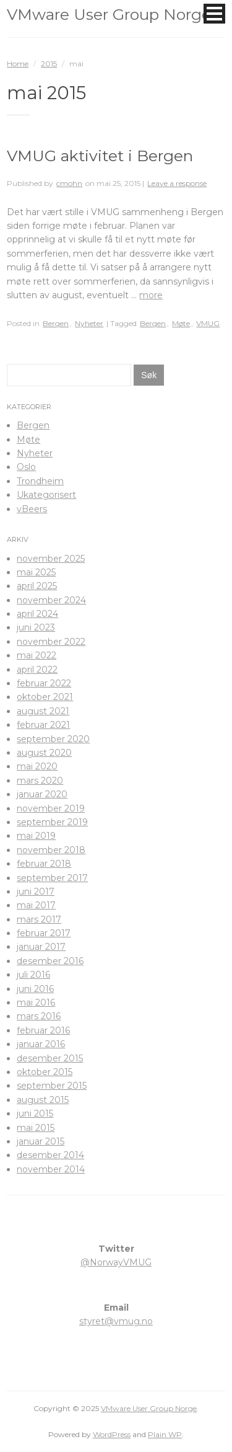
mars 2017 (39, 919)
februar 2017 (44, 933)
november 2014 (51, 1169)
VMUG (208, 323)
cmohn (69, 183)
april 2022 (37, 669)
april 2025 (37, 585)
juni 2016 (35, 988)
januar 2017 (41, 946)
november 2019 (51, 808)
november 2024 (51, 600)
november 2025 (51, 558)
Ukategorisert (46, 494)
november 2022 (51, 641)
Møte (181, 323)
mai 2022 (36, 655)
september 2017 (52, 877)
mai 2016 (36, 1002)
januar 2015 (40, 1141)
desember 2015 (50, 1058)
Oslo (26, 466)
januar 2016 (41, 1044)
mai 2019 (36, 835)
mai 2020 (37, 766)
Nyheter (89, 323)
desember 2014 (50, 1155)
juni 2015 (35, 1113)
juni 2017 (35, 891)
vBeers (32, 509)
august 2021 (43, 711)
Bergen (56, 323)
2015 (49, 63)
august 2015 (43, 1099)
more (151, 295)
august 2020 (44, 752)
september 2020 (53, 739)
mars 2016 (39, 1016)
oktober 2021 (45, 696)
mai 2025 (36, 572)
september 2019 (52, 822)
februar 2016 (43, 1030)
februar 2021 (43, 724)
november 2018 (51, 850)
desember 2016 (50, 961)
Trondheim (40, 481)
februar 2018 (44, 863)
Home (17, 63)
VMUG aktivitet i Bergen (100, 155)
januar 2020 (42, 794)
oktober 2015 (44, 1072)
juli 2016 (33, 974)
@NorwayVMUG (116, 1262)
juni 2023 (36, 627)
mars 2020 (40, 780)
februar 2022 (44, 683)
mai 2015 (35, 1127)
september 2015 (52, 1085)
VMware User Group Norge (109, 14)
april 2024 (37, 613)
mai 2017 (36, 905)
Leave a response (177, 183)
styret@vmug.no (116, 1321)
